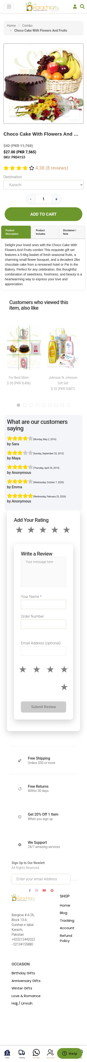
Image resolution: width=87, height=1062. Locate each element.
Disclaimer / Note (69, 232)
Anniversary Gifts (26, 980)
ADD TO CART (43, 214)
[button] (18, 405)
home (11, 25)
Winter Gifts (22, 988)
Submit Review (43, 707)
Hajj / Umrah (22, 1003)
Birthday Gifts (23, 973)
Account (67, 927)
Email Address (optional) (41, 643)
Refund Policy (66, 938)
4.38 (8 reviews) (51, 168)
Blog (63, 912)
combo (27, 25)
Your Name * (31, 596)
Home (65, 905)
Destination (12, 177)
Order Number (32, 616)
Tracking (67, 920)
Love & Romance (26, 995)
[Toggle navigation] (9, 6)
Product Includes (40, 232)
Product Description (12, 232)
